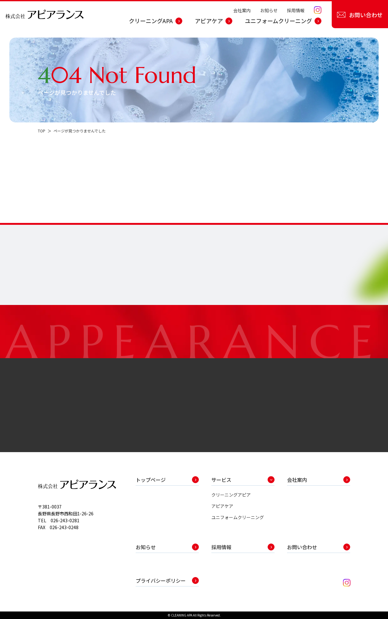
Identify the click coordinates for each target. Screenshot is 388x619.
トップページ (151, 479)
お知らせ (269, 10)
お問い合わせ (366, 15)
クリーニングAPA (151, 21)
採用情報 (296, 10)
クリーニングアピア (231, 495)
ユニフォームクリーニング (278, 21)
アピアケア (209, 21)
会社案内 (242, 10)
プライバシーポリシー (161, 580)
